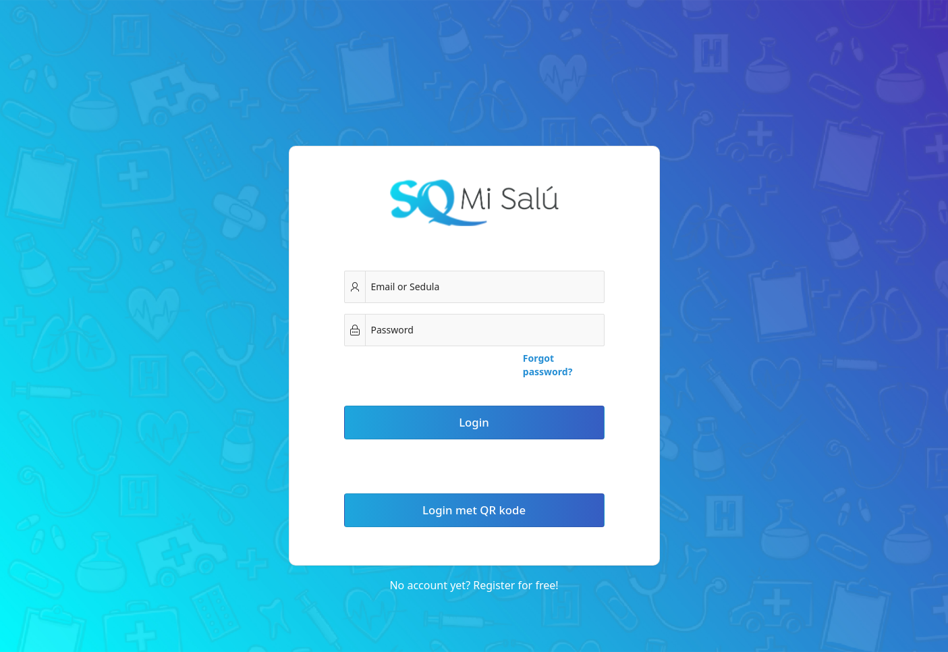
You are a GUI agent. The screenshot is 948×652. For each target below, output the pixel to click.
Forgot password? (548, 365)
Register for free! (515, 585)
